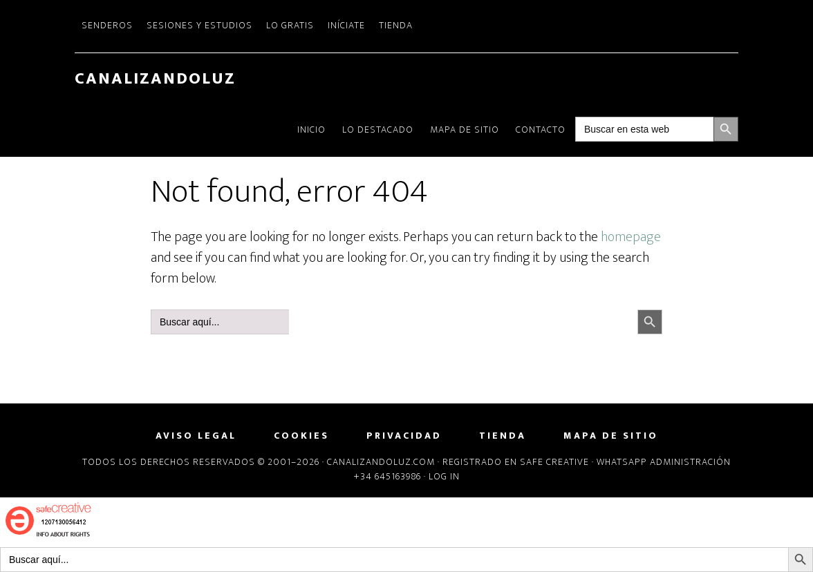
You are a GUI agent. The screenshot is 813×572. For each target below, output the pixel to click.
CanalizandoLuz (155, 79)
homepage (631, 237)
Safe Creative (554, 462)
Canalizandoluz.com (381, 462)
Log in (444, 476)
